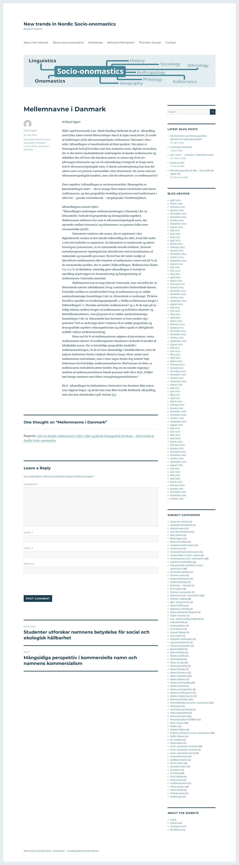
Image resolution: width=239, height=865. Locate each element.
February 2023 (177, 324)
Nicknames (176, 706)
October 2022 (177, 337)
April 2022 (175, 358)
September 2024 (178, 260)
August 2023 (176, 304)
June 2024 (175, 270)
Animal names (177, 528)
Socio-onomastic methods (183, 749)
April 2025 (175, 240)
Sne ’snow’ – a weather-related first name (192, 155)
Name (28, 532)
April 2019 (175, 478)
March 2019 (176, 482)
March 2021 (176, 401)
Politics (174, 726)
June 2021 (175, 391)
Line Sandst (176, 635)
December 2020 (178, 411)
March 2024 (176, 280)
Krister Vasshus (178, 615)
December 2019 (178, 451)
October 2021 (176, 378)
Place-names (177, 723)
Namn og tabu (177, 162)
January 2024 (177, 287)
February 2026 (177, 207)
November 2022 (178, 334)
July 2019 (174, 468)
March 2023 (176, 321)
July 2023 (174, 307)
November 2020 (178, 415)
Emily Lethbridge (179, 582)
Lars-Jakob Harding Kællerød (185, 619)
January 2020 (177, 448)
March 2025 (176, 244)
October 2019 (177, 458)
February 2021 (177, 405)
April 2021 (175, 398)
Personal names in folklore (183, 719)
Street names (177, 763)
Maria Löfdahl (177, 649)
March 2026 (176, 203)
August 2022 (176, 344)
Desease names (178, 575)
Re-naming (176, 739)
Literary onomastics (180, 645)
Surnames (175, 770)
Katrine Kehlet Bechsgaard (183, 612)
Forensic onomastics (181, 592)
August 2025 (176, 227)
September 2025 (178, 223)
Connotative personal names (184, 552)
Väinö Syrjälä (176, 790)
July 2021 (174, 388)
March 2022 (176, 361)
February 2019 (177, 485)
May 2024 (175, 274)
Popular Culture (178, 729)
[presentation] (48, 585)
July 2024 (175, 267)
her (114, 394)
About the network (36, 42)
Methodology (177, 659)
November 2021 (178, 374)
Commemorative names (182, 545)
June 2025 (175, 233)
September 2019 (178, 462)
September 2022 (178, 341)
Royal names (176, 743)
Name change (177, 662)
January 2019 (176, 488)
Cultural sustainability (181, 562)
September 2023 (178, 301)
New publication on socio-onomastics (189, 702)
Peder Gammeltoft (179, 713)
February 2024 (177, 284)
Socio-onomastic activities (183, 746)
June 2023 (175, 311)
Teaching (175, 773)
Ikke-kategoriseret (179, 602)
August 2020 (176, 425)
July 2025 (175, 230)
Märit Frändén (177, 652)
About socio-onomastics (68, 42)
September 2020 (178, 421)
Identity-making (178, 599)
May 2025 (175, 237)
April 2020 (175, 438)
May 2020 (175, 435)
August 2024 (176, 264)
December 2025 (178, 213)
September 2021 (178, 381)
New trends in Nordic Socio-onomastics (70, 24)
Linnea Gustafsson (179, 642)
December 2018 (178, 492)
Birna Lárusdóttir (179, 542)
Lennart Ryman (178, 632)
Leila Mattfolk (177, 622)
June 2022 (175, 351)
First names (176, 588)
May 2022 (175, 354)
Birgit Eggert (30, 130)
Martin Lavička (177, 656)
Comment (31, 484)
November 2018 (178, 495)
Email (28, 548)
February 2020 (177, 445)
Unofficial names (179, 783)
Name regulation (178, 676)
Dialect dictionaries (180, 578)
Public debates (177, 736)
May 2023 (175, 314)
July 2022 (175, 348)
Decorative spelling (180, 572)
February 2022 (177, 364)
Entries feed (176, 823)
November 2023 (178, 294)
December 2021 (178, 371)
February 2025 (177, 247)
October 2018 (176, 498)
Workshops (95, 42)
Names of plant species (181, 696)
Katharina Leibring (179, 609)
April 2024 (175, 277)
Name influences (178, 672)
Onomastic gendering (181, 709)
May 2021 (175, 394)
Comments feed (178, 826)
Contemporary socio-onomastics (187, 558)
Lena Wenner (177, 629)
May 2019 (175, 475)
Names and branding (180, 682)
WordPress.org (177, 829)
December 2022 (178, 331)
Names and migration (181, 689)
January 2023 (176, 327)
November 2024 (178, 254)
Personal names (178, 716)
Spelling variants (178, 759)
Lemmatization (178, 625)
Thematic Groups (150, 42)
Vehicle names (177, 793)
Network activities (179, 699)
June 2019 (175, 472)
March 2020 (176, 441)
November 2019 (178, 455)
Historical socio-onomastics (184, 595)
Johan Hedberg (177, 605)
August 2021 (176, 384)
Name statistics (178, 679)
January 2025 (177, 250)
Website (29, 564)
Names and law (177, 686)
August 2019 (176, 465)
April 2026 (175, 200)
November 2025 (178, 217)
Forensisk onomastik (181, 147)
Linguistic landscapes (181, 639)
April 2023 (175, 317)
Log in (173, 819)
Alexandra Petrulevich (181, 525)
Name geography (178, 666)
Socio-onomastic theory (182, 753)
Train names (176, 780)
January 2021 (176, 408)
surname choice (178, 766)
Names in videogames (181, 692)
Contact (170, 42)
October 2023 (177, 297)
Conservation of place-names (185, 555)
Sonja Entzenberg (179, 756)
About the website (179, 521)
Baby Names (176, 535)
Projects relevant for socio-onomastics (190, 733)
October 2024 (177, 257)
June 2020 (175, 431)
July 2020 (175, 428)
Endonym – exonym (180, 585)
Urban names (177, 786)
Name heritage (177, 669)
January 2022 (177, 368)
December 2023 (178, 291)
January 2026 (177, 210)
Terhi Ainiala (176, 776)
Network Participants (120, 42)
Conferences (176, 548)
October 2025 (177, 220)
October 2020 (177, 418)
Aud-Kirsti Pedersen (180, 531)
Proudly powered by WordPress (83, 851)
